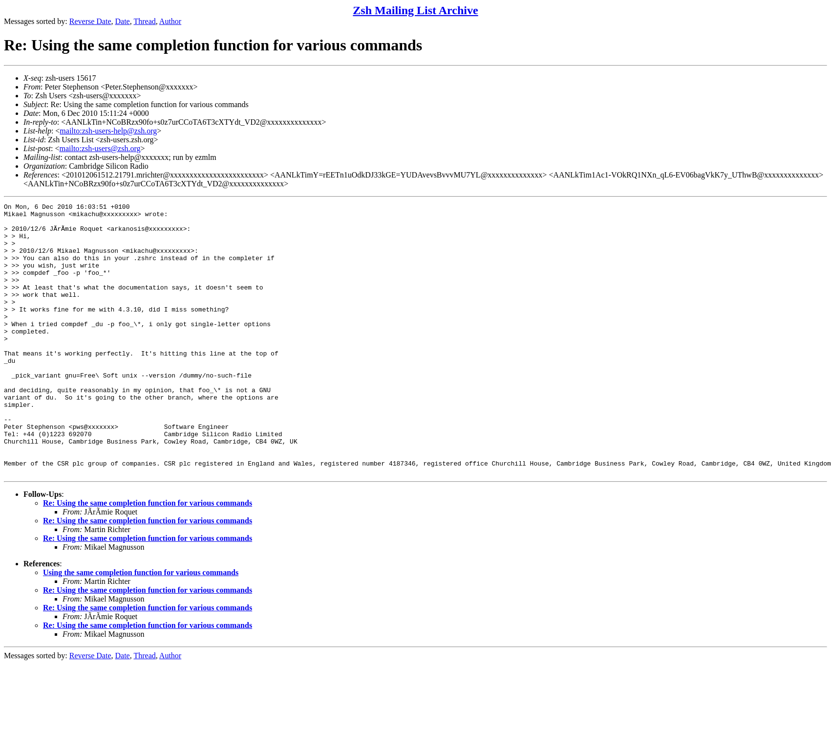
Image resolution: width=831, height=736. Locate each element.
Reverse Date (90, 21)
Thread (144, 21)
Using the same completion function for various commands (140, 627)
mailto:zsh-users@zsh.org (99, 148)
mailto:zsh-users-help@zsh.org (108, 131)
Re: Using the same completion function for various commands (147, 557)
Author (170, 21)
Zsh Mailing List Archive (415, 10)
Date (122, 21)
